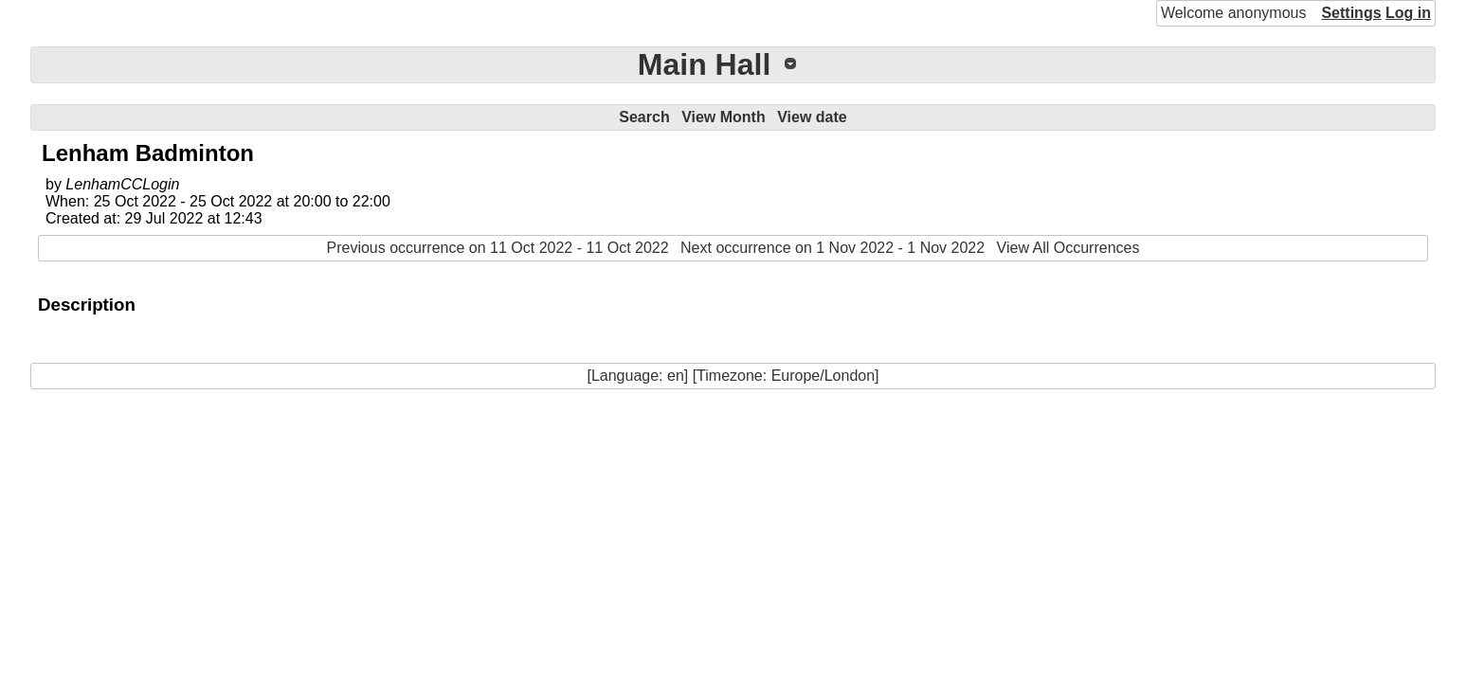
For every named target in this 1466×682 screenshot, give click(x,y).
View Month (723, 117)
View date (812, 117)
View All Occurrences (1068, 248)
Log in (1408, 13)
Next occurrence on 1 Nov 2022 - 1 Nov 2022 (832, 248)
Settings (1351, 13)
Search (644, 117)
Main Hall (704, 64)
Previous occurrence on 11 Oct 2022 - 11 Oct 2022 (498, 248)
